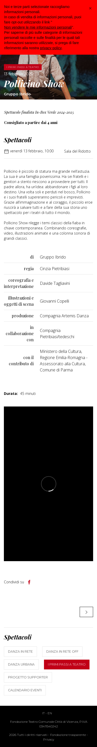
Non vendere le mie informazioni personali (38, 27)
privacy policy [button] (51, 48)
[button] (90, 8)
